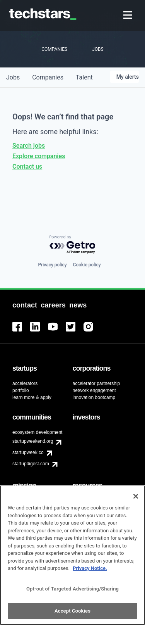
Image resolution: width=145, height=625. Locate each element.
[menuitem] (128, 15)
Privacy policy (52, 265)
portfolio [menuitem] (20, 390)
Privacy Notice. (90, 573)
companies (47, 77)
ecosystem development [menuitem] (37, 432)
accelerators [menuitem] (25, 383)
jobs (13, 77)
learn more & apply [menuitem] (31, 397)
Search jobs (28, 145)
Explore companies (38, 156)
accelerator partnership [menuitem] (96, 383)
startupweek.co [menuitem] (28, 452)
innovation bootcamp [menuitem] (94, 397)
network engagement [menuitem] (94, 390)
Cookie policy (87, 265)
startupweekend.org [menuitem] (32, 441)
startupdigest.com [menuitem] (30, 463)
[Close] (135, 500)
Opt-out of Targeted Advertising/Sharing (72, 593)
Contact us (27, 166)
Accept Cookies (72, 615)
